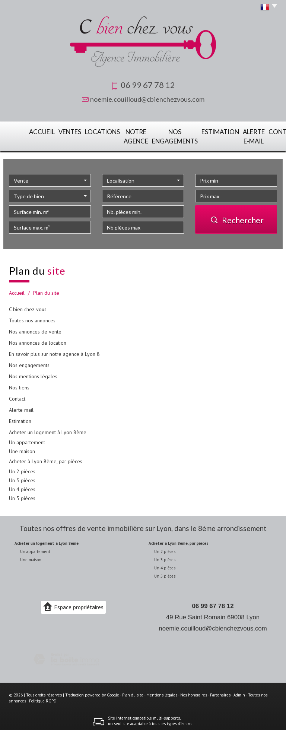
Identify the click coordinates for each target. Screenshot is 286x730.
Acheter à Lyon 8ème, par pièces (45, 458)
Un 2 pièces (22, 468)
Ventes (47, 131)
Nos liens (19, 384)
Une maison (22, 448)
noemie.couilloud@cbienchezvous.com (147, 99)
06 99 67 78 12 (213, 602)
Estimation (193, 131)
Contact (262, 131)
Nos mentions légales (33, 373)
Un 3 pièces (22, 477)
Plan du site (132, 692)
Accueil (22, 131)
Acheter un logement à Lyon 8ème (47, 429)
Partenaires (220, 692)
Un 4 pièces (22, 486)
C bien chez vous (28, 306)
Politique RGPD (43, 698)
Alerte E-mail (229, 135)
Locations (76, 131)
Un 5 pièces (22, 495)
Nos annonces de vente (35, 328)
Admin (239, 692)
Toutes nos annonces (32, 317)
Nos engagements (152, 135)
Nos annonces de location (37, 339)
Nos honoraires (193, 692)
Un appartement (27, 439)
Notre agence (111, 135)
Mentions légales (161, 692)
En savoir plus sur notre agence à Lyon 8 (54, 350)
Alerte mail (21, 406)
